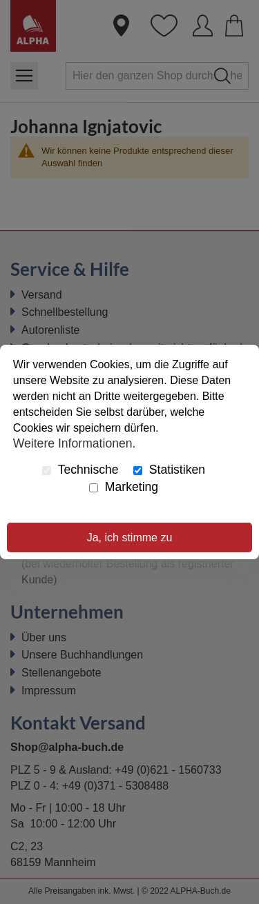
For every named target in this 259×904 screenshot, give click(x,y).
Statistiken (169, 469)
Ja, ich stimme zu (130, 537)
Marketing (123, 487)
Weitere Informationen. (74, 443)
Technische (80, 469)
